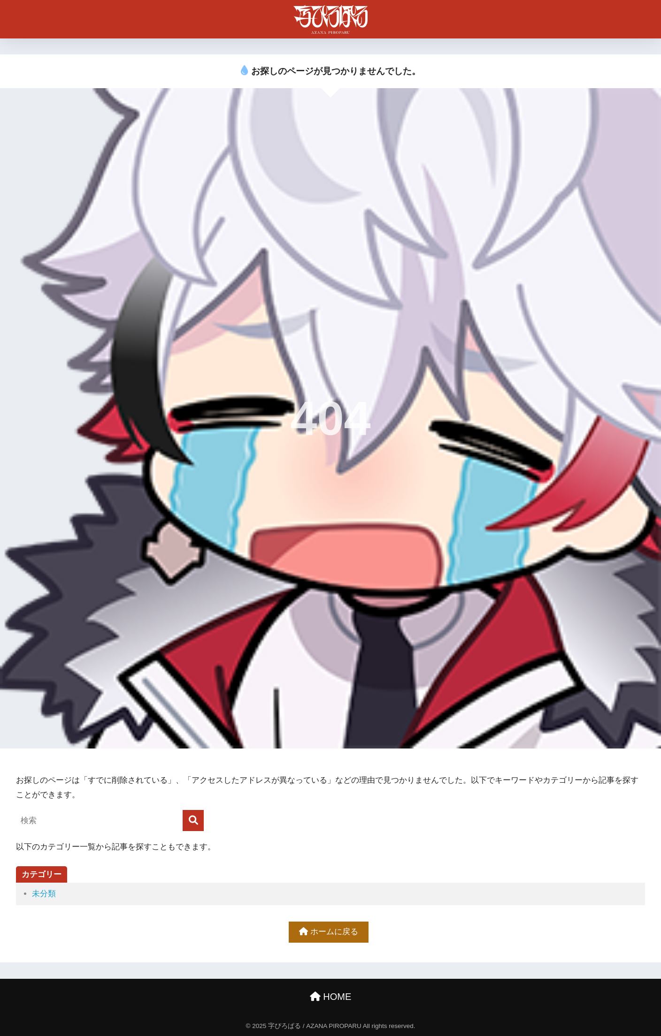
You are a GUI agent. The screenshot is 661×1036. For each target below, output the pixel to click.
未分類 (44, 893)
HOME (331, 996)
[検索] (193, 820)
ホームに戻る (328, 931)
